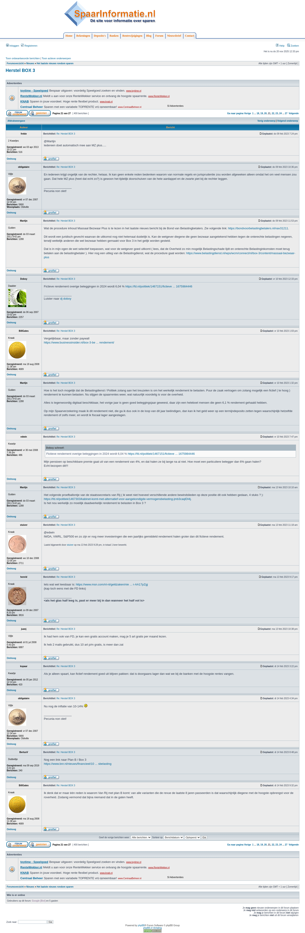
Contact (189, 35)
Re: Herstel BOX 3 (65, 134)
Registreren (29, 45)
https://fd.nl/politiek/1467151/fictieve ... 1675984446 (158, 286)
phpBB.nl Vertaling (152, 928)
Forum (159, 35)
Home (69, 35)
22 (273, 113)
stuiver (70, 545)
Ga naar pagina (235, 113)
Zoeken (293, 45)
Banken (114, 35)
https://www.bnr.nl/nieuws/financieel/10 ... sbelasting (77, 763)
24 (280, 113)
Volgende (294, 113)
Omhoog (11, 159)
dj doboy (65, 298)
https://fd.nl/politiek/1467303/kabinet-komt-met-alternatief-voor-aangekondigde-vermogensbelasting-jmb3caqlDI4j (117, 499)
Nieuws (30, 63)
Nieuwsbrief (174, 35)
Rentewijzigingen (132, 35)
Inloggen (12, 45)
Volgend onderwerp (287, 121)
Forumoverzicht (15, 63)
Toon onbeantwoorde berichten (23, 58)
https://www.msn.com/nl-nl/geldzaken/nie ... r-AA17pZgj (112, 584)
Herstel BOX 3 (20, 70)
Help (280, 45)
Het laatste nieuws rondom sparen (55, 63)
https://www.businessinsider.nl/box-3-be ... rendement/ (79, 342)
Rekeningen (83, 35)
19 (261, 113)
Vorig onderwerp (266, 121)
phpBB (141, 925)
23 (276, 113)
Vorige (247, 113)
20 (265, 113)
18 (258, 113)
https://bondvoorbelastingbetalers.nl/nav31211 (258, 228)
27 (286, 113)
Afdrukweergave (16, 121)
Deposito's (100, 35)
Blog (148, 35)
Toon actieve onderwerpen (56, 58)
